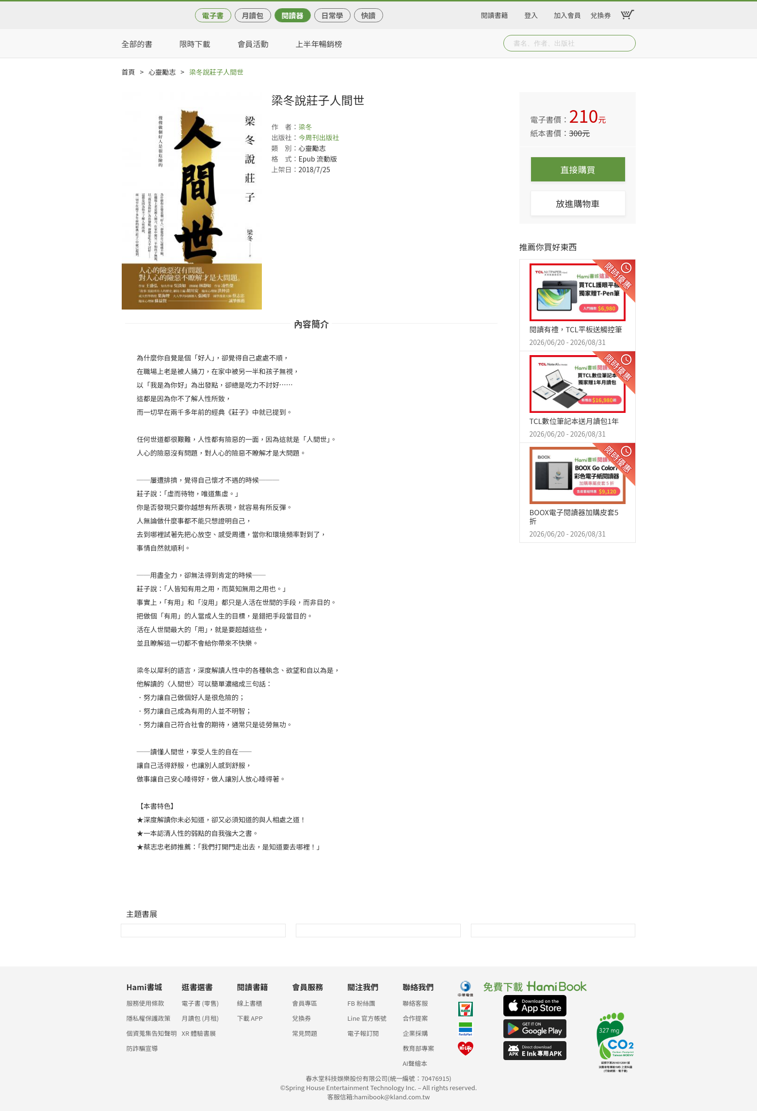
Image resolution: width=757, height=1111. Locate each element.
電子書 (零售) (200, 1003)
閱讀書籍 (494, 13)
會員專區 (304, 1003)
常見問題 (304, 1033)
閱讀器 (292, 15)
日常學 (332, 15)
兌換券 (601, 13)
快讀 (368, 15)
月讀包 (252, 15)
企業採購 (415, 1033)
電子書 (213, 15)
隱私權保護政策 (149, 1018)
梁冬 (305, 126)
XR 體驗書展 (198, 1033)
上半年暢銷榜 (319, 43)
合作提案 (415, 1018)
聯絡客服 (415, 1003)
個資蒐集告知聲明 (152, 1033)
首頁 (128, 72)
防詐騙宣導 (142, 1048)
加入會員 (567, 13)
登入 (531, 13)
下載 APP (249, 1018)
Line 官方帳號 (367, 1018)
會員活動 (253, 43)
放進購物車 (578, 203)
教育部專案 (418, 1048)
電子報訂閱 (363, 1033)
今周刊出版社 (319, 137)
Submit (627, 43)
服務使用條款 (145, 1003)
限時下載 (194, 43)
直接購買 (578, 169)
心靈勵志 (162, 72)
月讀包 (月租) (200, 1018)
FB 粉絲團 (361, 1003)
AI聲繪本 (415, 1063)
